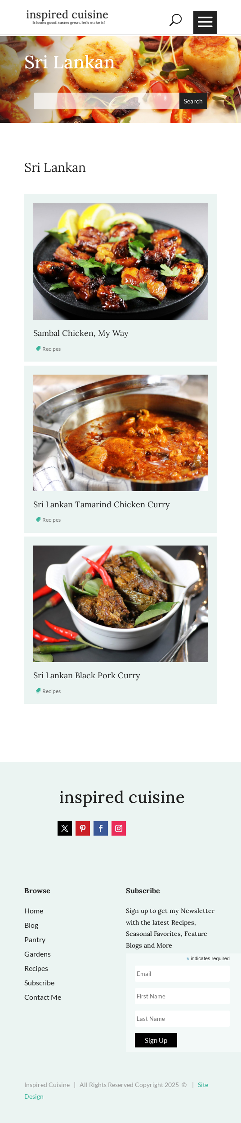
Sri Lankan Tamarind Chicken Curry (101, 504)
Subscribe (39, 982)
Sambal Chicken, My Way (81, 333)
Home (33, 910)
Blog (31, 925)
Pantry (34, 939)
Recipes (51, 348)
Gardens (37, 953)
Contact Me (42, 997)
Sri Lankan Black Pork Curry (86, 675)
